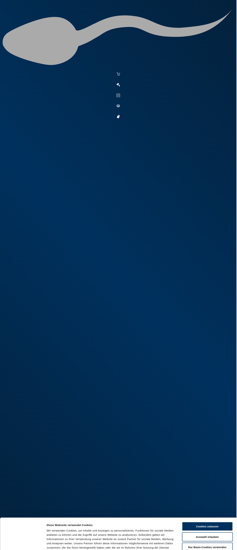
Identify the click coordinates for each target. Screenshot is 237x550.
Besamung (102, 16)
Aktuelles (82, 16)
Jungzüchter (164, 16)
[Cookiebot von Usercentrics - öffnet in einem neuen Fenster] (23, 543)
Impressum (86, 529)
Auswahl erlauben (207, 505)
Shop (182, 16)
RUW (214, 16)
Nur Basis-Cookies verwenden (207, 516)
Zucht (144, 16)
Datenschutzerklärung (61, 529)
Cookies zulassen (207, 495)
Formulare (199, 16)
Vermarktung (124, 16)
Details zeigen (194, 542)
